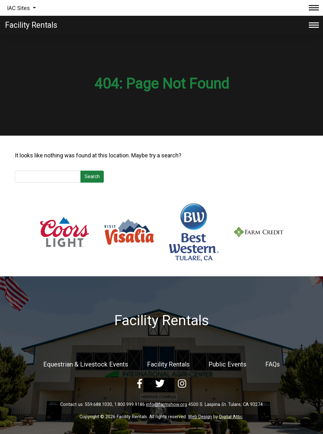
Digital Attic (231, 416)
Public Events (227, 364)
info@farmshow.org (166, 404)
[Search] (48, 177)
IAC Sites (19, 8)
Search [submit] (92, 176)
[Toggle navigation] (314, 7)
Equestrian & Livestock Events (85, 364)
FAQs (272, 364)
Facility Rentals (168, 364)
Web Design (200, 416)
